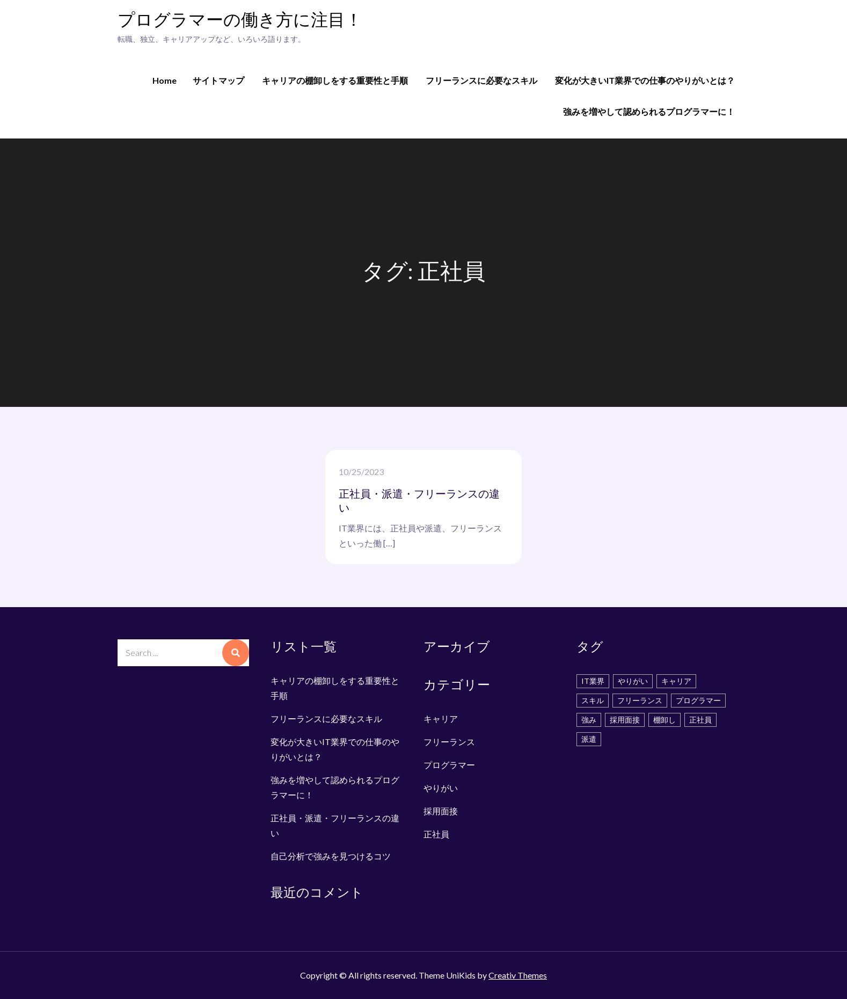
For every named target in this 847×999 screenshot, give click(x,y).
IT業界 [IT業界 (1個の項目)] (592, 681)
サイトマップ (218, 80)
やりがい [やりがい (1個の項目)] (633, 681)
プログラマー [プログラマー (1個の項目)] (698, 700)
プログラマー (449, 765)
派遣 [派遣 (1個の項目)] (588, 738)
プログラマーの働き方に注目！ (240, 21)
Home (164, 80)
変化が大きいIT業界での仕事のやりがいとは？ (645, 80)
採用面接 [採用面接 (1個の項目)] (625, 719)
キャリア (441, 718)
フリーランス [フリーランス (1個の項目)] (639, 700)
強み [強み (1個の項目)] (588, 719)
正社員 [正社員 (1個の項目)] (700, 719)
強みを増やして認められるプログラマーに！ (649, 111)
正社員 (436, 834)
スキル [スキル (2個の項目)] (592, 700)
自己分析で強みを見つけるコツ (331, 856)
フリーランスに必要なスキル (481, 80)
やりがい (441, 788)
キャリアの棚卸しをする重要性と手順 (335, 80)
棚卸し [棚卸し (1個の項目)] (664, 719)
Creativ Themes (517, 975)
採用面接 (441, 811)
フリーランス (449, 742)
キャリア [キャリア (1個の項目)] (676, 681)
